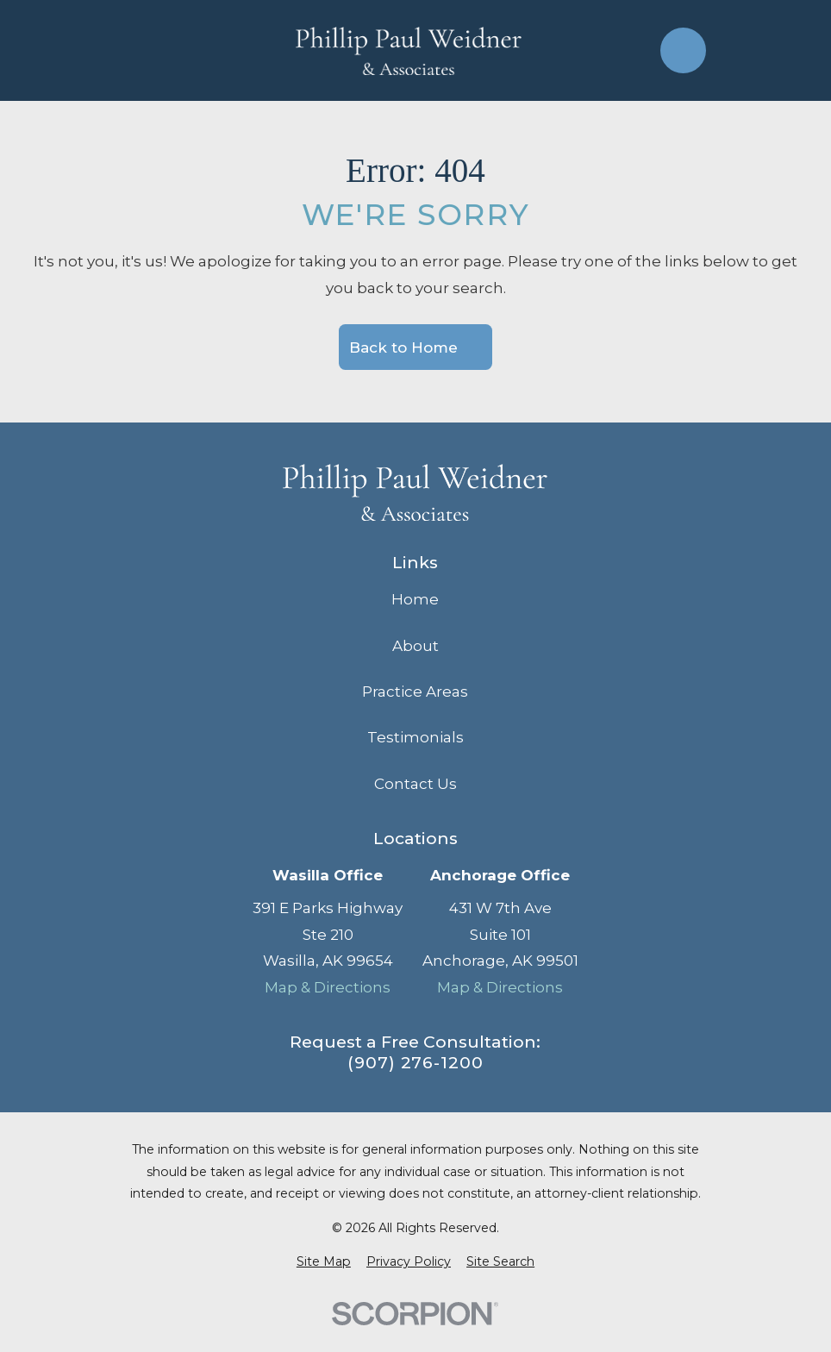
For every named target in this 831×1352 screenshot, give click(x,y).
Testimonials (415, 737)
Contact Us (415, 783)
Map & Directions (328, 987)
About (415, 645)
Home (415, 599)
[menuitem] (324, 1262)
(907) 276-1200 (415, 1063)
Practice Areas (415, 691)
